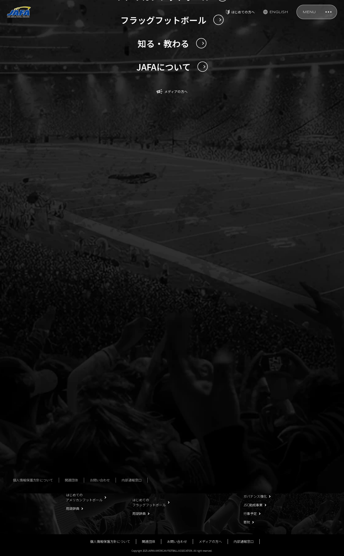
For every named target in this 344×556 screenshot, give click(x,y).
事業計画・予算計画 (258, 479)
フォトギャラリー (145, 479)
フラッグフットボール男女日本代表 (147, 447)
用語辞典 (72, 508)
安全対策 (201, 436)
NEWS (29, 351)
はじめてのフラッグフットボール (149, 502)
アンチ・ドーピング (209, 470)
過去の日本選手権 (79, 474)
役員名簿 (250, 453)
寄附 (246, 522)
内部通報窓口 (244, 541)
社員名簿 (250, 461)
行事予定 (250, 513)
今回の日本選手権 (79, 465)
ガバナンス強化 (255, 496)
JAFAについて (253, 436)
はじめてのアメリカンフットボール (84, 497)
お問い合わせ (177, 541)
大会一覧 (139, 470)
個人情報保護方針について (110, 541)
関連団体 (148, 541)
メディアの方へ (210, 541)
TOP (13, 351)
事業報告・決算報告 (258, 487)
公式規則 (201, 453)
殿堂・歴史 (202, 461)
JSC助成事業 (253, 504)
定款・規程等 (253, 444)
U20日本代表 (75, 444)
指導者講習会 (204, 444)
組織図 (248, 470)
